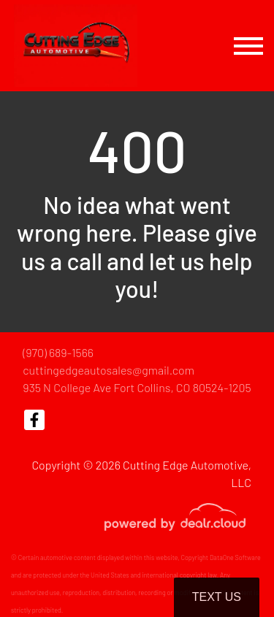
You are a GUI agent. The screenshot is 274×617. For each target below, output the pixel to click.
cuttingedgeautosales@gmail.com (108, 370)
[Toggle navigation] (248, 45)
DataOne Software (235, 557)
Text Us (216, 597)
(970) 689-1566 (58, 352)
